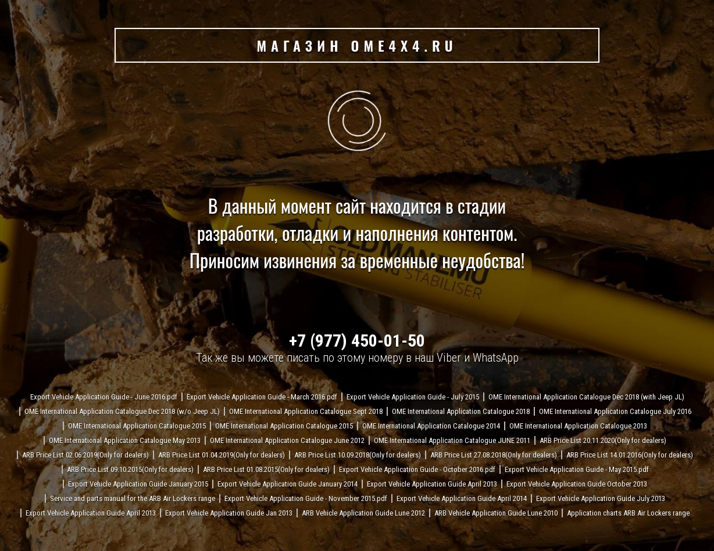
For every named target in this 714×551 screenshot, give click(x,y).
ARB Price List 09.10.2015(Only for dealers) (130, 469)
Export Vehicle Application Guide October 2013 (576, 484)
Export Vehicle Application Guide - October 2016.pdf (417, 469)
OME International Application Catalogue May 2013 (125, 440)
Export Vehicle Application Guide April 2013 (432, 484)
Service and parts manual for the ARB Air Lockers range (132, 498)
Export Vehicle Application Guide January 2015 (138, 484)
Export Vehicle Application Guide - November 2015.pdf (305, 498)
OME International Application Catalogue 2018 (461, 411)
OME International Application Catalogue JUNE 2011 (452, 440)
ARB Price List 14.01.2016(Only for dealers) (629, 455)
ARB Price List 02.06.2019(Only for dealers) (85, 455)
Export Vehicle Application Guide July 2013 (600, 498)
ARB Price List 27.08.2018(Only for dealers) (493, 455)
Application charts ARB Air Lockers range (628, 513)
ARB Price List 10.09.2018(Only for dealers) (357, 455)
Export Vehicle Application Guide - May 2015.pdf (577, 469)
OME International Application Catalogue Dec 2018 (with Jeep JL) (586, 396)
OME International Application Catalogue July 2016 (615, 411)
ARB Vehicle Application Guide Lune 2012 (363, 513)
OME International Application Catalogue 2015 (137, 426)
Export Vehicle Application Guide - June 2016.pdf (103, 396)
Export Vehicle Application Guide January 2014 (287, 484)
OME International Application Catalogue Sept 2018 (306, 411)
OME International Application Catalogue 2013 (578, 426)
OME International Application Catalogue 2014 (431, 426)
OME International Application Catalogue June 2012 (287, 440)
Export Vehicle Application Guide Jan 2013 (228, 513)
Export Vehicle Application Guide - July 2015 (413, 396)
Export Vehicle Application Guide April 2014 (462, 498)
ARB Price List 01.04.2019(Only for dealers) (221, 455)
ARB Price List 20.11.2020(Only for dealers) (603, 440)
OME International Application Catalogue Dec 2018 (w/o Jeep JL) (122, 411)
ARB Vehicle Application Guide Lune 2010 (496, 513)
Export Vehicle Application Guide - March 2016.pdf (262, 396)
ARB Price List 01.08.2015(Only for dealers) (266, 469)
